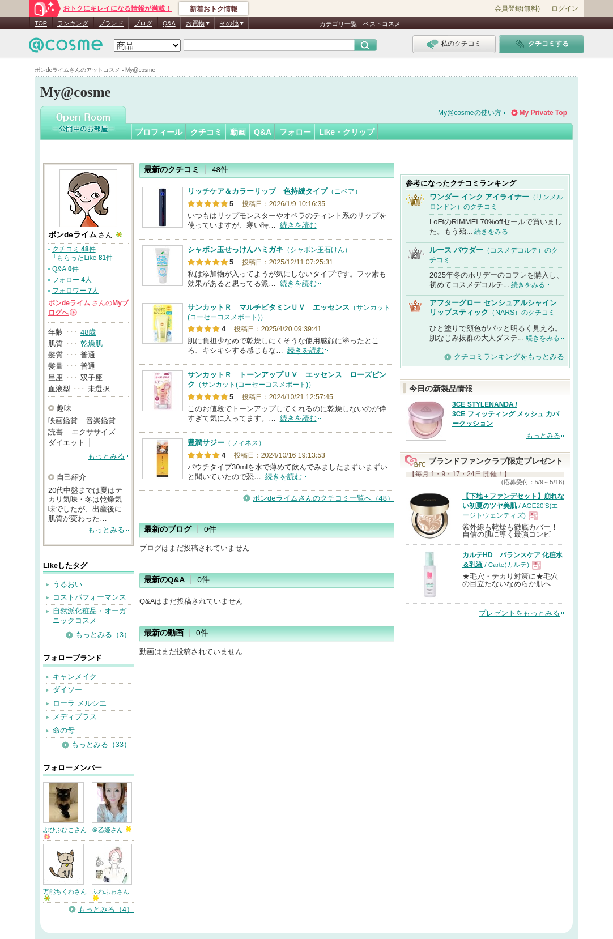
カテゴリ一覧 (338, 23)
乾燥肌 (91, 343)
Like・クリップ (346, 131)
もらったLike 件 (85, 258)
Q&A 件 (65, 269)
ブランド (111, 23)
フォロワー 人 (75, 290)
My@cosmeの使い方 (469, 113)
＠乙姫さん (111, 829)
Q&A (169, 23)
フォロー (295, 131)
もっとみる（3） (103, 634)
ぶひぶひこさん (65, 832)
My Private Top (543, 113)
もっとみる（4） (106, 909)
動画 (238, 131)
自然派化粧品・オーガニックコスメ (89, 616)
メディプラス (75, 716)
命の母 (64, 730)
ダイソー (67, 689)
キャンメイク (75, 676)
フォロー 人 (72, 280)
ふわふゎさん (110, 894)
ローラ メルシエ (80, 703)
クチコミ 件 (74, 249)
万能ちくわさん (65, 894)
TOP (41, 23)
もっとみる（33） (101, 744)
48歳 (88, 332)
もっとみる (106, 456)
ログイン (564, 8)
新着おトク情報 (213, 9)
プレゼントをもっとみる (519, 613)
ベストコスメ (382, 23)
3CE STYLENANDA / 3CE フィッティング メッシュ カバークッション (505, 414)
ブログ (143, 23)
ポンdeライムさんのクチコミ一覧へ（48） (323, 498)
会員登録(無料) (517, 8)
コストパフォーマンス (89, 597)
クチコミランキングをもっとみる (509, 356)
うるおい (67, 584)
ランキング (72, 23)
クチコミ (206, 131)
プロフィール (158, 131)
